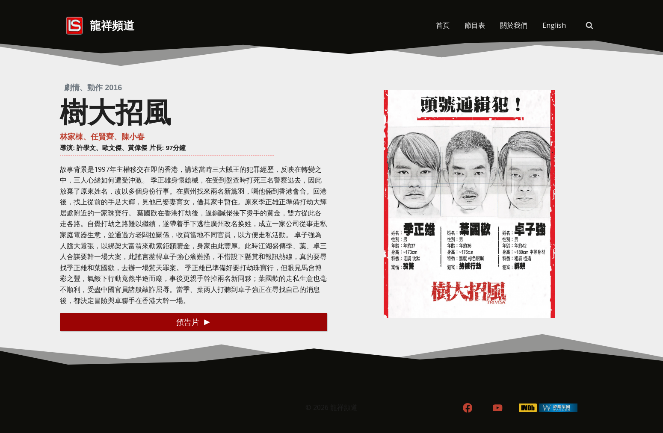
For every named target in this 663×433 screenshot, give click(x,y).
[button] (193, 322)
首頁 (443, 25)
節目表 (475, 25)
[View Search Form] (589, 25)
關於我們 (513, 25)
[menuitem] (554, 25)
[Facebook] (467, 408)
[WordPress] (558, 408)
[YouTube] (497, 408)
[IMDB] (528, 408)
